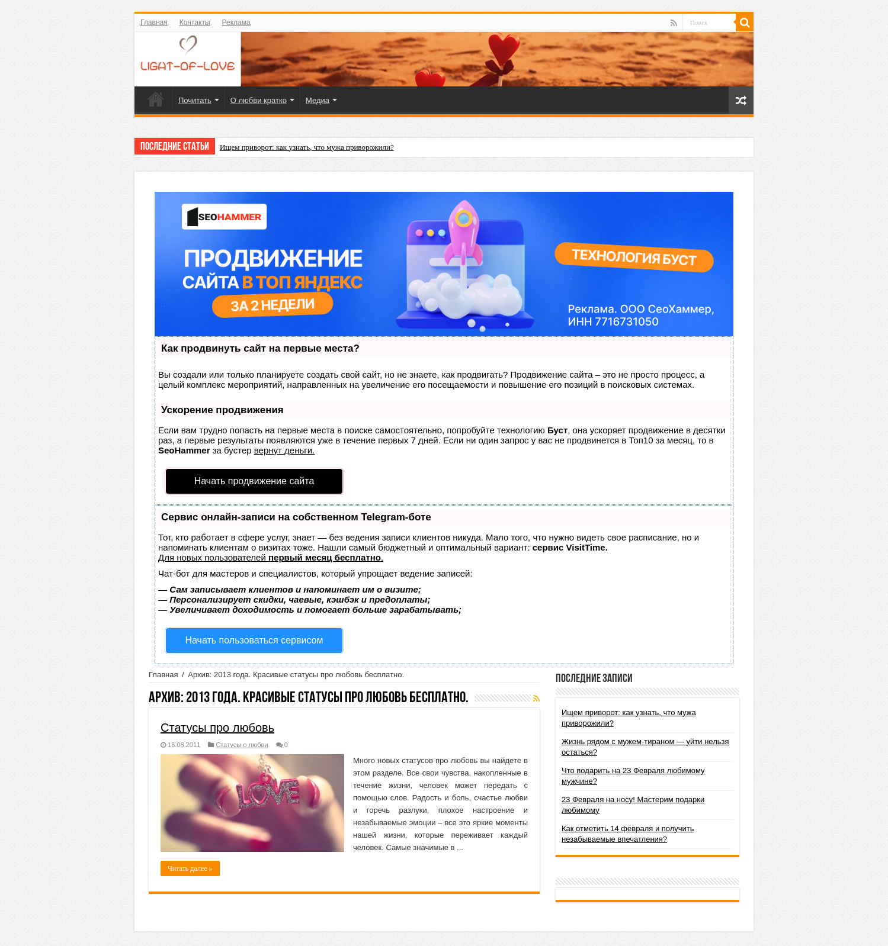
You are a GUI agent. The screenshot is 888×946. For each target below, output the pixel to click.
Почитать (194, 100)
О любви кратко (258, 100)
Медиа (317, 100)
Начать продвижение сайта (254, 481)
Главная (154, 22)
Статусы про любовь (217, 727)
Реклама (236, 22)
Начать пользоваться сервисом (254, 640)
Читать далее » (190, 868)
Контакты (194, 22)
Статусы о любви (242, 744)
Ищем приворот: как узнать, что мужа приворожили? (307, 147)
